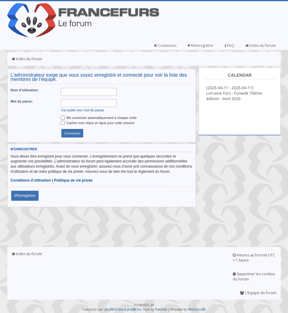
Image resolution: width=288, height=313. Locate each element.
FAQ (229, 45)
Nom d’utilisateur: (25, 90)
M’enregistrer (200, 45)
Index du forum (260, 45)
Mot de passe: (22, 101)
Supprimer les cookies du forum (254, 276)
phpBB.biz (134, 309)
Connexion (165, 45)
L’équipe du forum (258, 292)
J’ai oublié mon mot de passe (82, 110)
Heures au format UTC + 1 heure (254, 257)
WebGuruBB (196, 309)
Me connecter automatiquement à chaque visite (99, 118)
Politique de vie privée (73, 180)
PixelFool (161, 309)
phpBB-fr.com (114, 309)
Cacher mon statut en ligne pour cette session (98, 123)
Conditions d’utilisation (31, 180)
